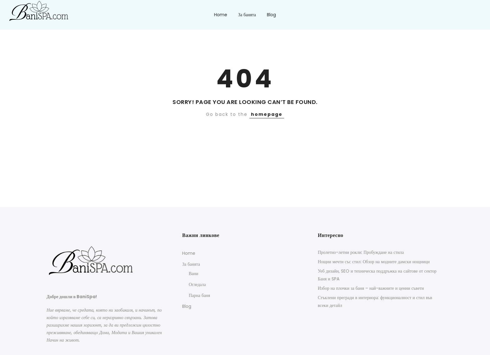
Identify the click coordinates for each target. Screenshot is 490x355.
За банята (247, 15)
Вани (193, 273)
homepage (266, 114)
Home (220, 15)
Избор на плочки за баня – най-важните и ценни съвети (371, 288)
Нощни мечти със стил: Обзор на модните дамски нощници (374, 262)
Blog (271, 15)
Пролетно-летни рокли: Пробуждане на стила (361, 252)
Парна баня (199, 295)
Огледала (197, 284)
